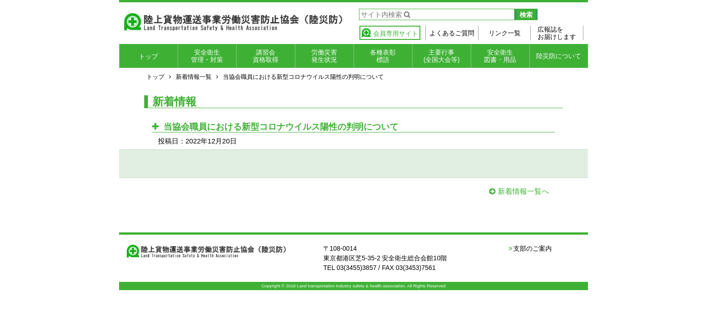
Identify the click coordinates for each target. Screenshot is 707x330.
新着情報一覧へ (523, 191)
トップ (148, 56)
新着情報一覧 (194, 76)
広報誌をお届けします (557, 33)
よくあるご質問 (452, 33)
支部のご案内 (532, 248)
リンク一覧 (505, 33)
